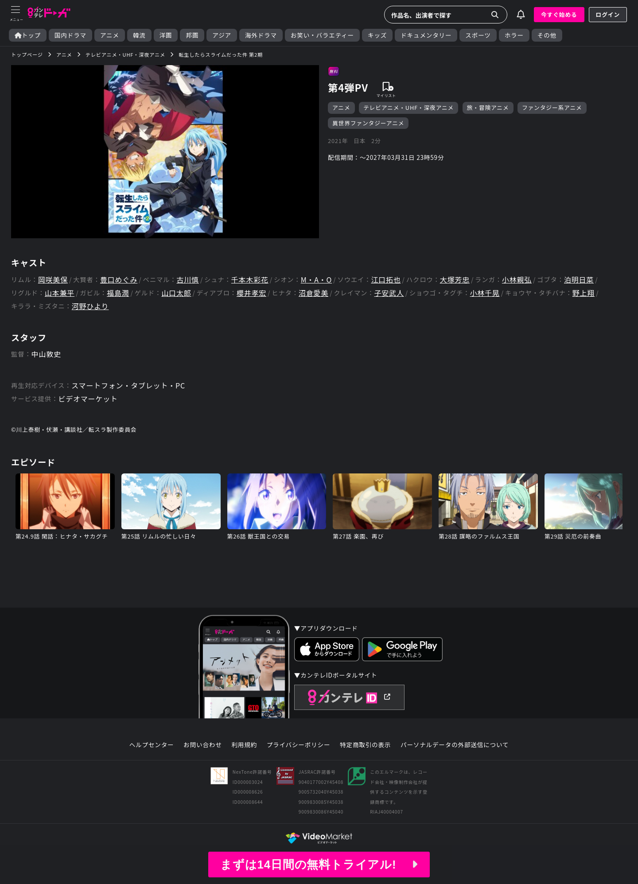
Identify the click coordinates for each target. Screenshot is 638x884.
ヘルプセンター (151, 745)
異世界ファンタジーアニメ (368, 123)
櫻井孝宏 (251, 293)
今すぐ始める (559, 14)
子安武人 (389, 293)
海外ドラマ (261, 35)
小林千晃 (485, 293)
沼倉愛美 (313, 293)
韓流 (139, 35)
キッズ (377, 35)
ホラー (514, 35)
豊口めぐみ (118, 280)
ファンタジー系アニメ (552, 107)
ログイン (608, 14)
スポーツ (477, 35)
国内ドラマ (70, 35)
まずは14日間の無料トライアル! (319, 864)
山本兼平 (59, 293)
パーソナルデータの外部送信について (455, 745)
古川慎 (187, 280)
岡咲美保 (53, 280)
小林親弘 (517, 280)
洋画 (166, 35)
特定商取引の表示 (365, 745)
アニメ (109, 35)
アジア (221, 35)
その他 (546, 35)
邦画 (192, 35)
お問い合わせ (202, 745)
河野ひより (90, 306)
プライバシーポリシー (299, 745)
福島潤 (118, 293)
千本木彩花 (249, 280)
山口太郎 (176, 293)
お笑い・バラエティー (322, 35)
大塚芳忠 (455, 280)
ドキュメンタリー (426, 35)
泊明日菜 (579, 280)
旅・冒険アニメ (488, 107)
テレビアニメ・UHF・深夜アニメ (408, 107)
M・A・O (316, 280)
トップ (28, 35)
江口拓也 (386, 280)
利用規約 (244, 745)
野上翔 (583, 293)
